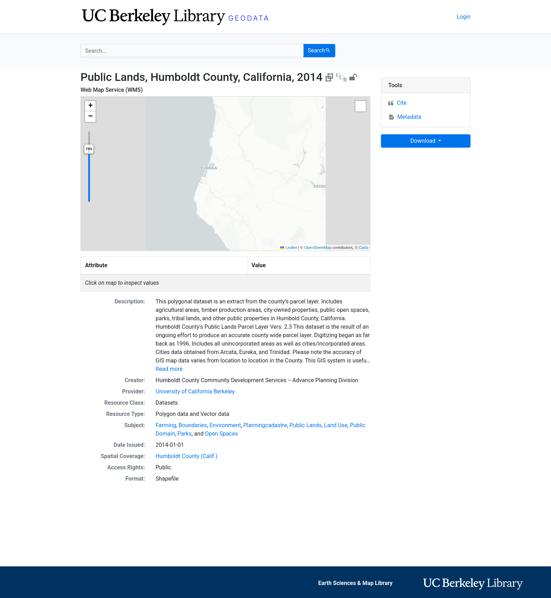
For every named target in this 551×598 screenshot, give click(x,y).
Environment (225, 425)
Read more (169, 369)
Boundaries (193, 425)
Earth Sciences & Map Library (355, 583)
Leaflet (288, 247)
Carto (363, 247)
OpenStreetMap (318, 247)
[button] (90, 106)
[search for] (192, 50)
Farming (166, 425)
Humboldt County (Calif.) (187, 456)
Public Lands (306, 425)
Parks (184, 433)
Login (464, 16)
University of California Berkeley (195, 391)
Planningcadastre (265, 425)
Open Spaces (221, 433)
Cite (402, 102)
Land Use (335, 425)
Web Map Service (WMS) (111, 89)
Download (423, 140)
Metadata (409, 117)
